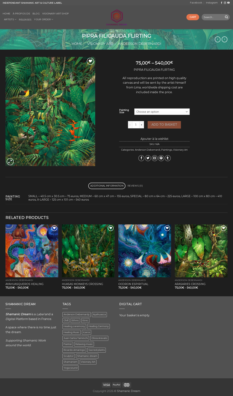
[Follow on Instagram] (225, 3)
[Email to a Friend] (155, 158)
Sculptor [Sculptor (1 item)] (69, 356)
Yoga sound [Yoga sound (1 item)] (71, 367)
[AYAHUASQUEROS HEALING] (31, 250)
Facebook (196, 2)
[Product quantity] (135, 124)
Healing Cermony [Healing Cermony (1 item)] (98, 326)
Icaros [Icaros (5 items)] (86, 332)
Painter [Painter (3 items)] (68, 344)
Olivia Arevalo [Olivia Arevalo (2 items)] (99, 338)
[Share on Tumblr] (168, 158)
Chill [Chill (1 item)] (66, 320)
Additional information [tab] (106, 185)
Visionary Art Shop (55, 13)
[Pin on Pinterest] (161, 158)
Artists (10, 19)
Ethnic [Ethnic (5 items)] (75, 320)
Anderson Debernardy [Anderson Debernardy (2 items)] (77, 314)
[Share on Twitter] (148, 158)
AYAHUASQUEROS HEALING (24, 284)
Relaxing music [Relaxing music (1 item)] (84, 344)
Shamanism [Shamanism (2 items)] (70, 361)
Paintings (166, 149)
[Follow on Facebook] (221, 3)
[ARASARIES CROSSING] (201, 250)
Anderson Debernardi (139, 44)
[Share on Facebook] (141, 158)
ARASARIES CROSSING (190, 284)
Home (6, 13)
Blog (36, 13)
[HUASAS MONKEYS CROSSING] (88, 250)
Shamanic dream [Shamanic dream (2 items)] (87, 356)
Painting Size (124, 111)
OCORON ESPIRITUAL (133, 284)
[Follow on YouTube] (228, 3)
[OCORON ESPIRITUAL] (144, 250)
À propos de (21, 13)
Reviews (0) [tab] (135, 185)
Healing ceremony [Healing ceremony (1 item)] (74, 326)
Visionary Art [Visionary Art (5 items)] (88, 361)
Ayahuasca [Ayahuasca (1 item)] (99, 314)
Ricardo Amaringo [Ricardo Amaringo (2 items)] (74, 350)
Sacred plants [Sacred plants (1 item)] (96, 350)
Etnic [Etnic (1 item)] (85, 320)
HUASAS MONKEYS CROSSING (82, 284)
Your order (43, 19)
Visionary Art (100, 44)
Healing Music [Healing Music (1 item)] (72, 332)
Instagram (212, 2)
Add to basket (164, 124)
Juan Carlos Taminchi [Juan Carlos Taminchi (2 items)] (76, 338)
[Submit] (226, 17)
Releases (25, 19)
